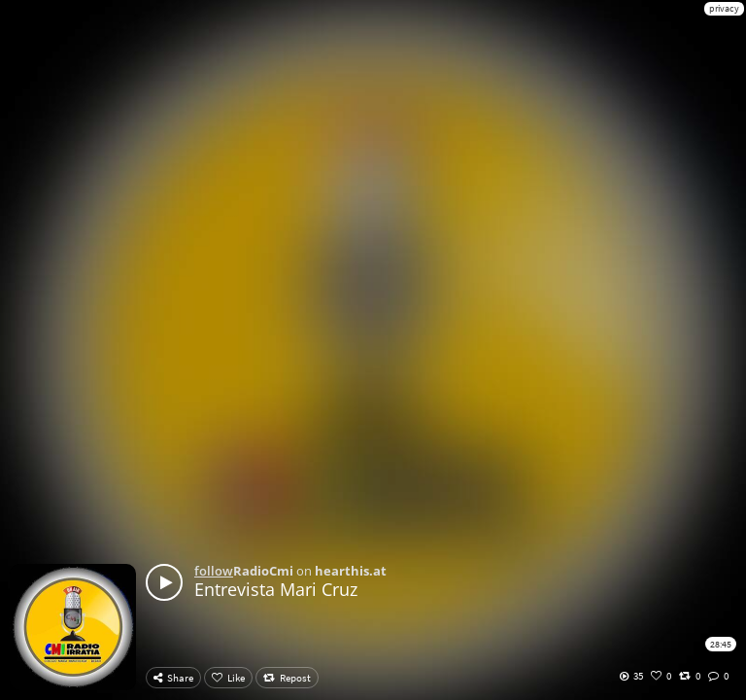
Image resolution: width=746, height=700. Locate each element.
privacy (724, 8)
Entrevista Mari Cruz (275, 589)
